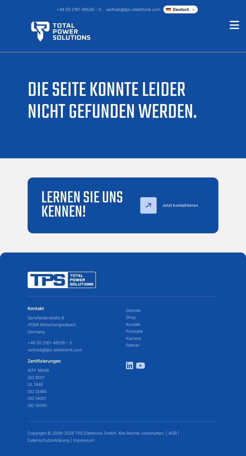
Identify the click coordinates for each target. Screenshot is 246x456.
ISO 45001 (37, 405)
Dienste (133, 310)
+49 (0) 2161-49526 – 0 (79, 9)
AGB (172, 433)
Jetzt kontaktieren (169, 205)
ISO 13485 (37, 391)
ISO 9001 (36, 377)
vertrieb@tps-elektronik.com (133, 9)
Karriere (133, 338)
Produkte (134, 331)
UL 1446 (35, 384)
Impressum (83, 440)
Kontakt (133, 324)
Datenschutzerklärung (48, 440)
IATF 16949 (38, 370)
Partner (132, 345)
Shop (131, 317)
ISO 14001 (37, 398)
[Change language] (180, 9)
